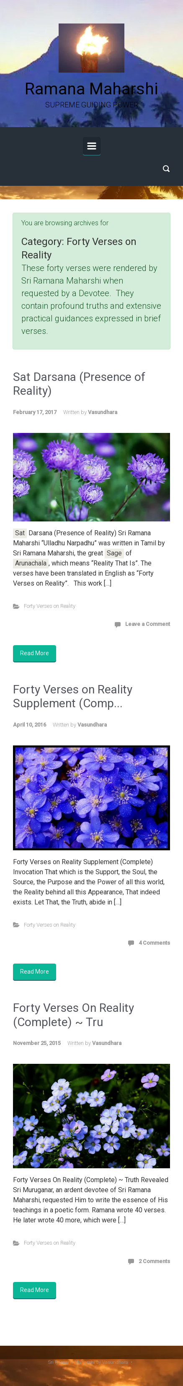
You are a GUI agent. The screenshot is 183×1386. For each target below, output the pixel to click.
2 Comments (154, 1261)
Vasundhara (102, 412)
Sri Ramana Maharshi (71, 1362)
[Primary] (92, 146)
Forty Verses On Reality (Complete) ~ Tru (73, 1015)
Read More (34, 653)
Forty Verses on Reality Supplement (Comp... (72, 697)
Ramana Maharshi (91, 89)
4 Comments (154, 943)
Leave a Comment (147, 624)
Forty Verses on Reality (49, 606)
